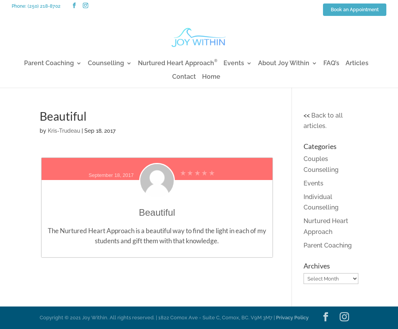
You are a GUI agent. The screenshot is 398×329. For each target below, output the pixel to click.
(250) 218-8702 (44, 6)
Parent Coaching (49, 64)
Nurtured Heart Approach (177, 64)
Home (211, 77)
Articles (357, 64)
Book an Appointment (355, 9)
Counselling (106, 64)
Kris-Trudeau (64, 131)
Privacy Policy (292, 317)
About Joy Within (283, 64)
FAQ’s (331, 64)
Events (233, 64)
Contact (184, 77)
